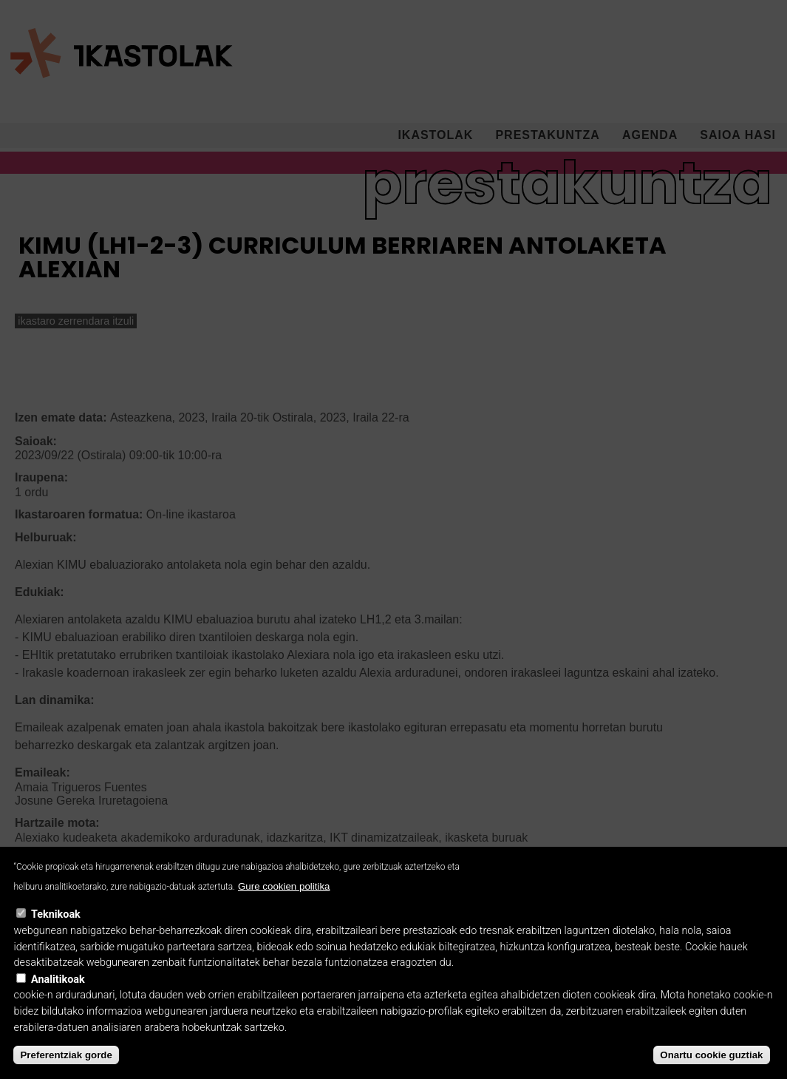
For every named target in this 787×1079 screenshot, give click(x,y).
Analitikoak (58, 998)
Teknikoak (56, 933)
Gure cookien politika (284, 904)
